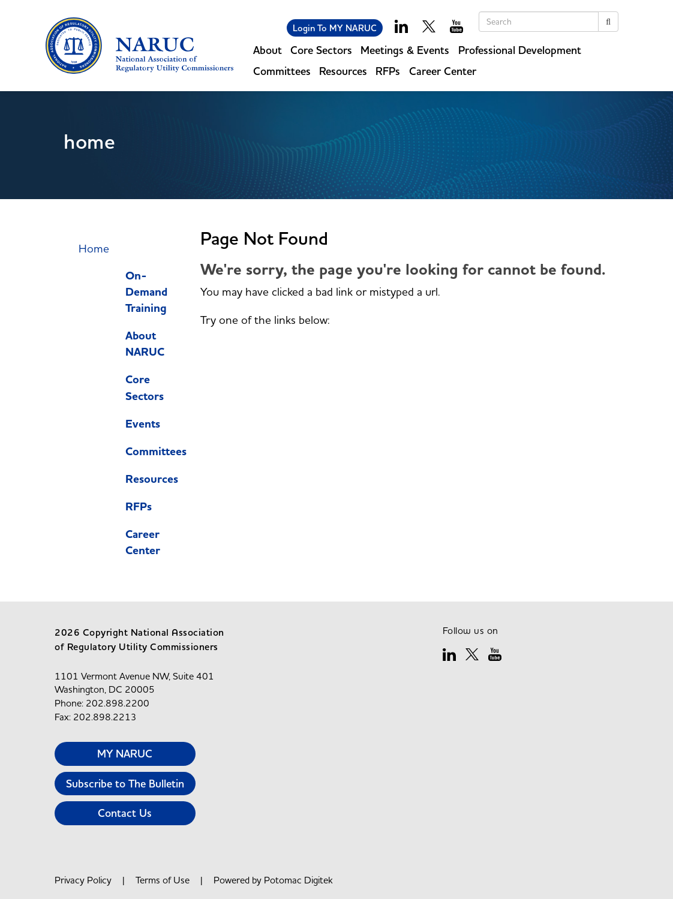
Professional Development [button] (519, 50)
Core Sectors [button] (321, 50)
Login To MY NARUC (335, 28)
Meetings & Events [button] (404, 50)
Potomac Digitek (298, 880)
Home (94, 248)
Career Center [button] (442, 71)
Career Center (142, 543)
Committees (156, 452)
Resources (151, 479)
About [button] (267, 50)
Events (142, 424)
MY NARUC (124, 753)
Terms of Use (163, 880)
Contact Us (125, 813)
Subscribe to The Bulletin (125, 783)
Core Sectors (144, 388)
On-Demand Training (146, 292)
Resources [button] (343, 71)
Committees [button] (282, 71)
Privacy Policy (83, 880)
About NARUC (144, 344)
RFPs (387, 71)
